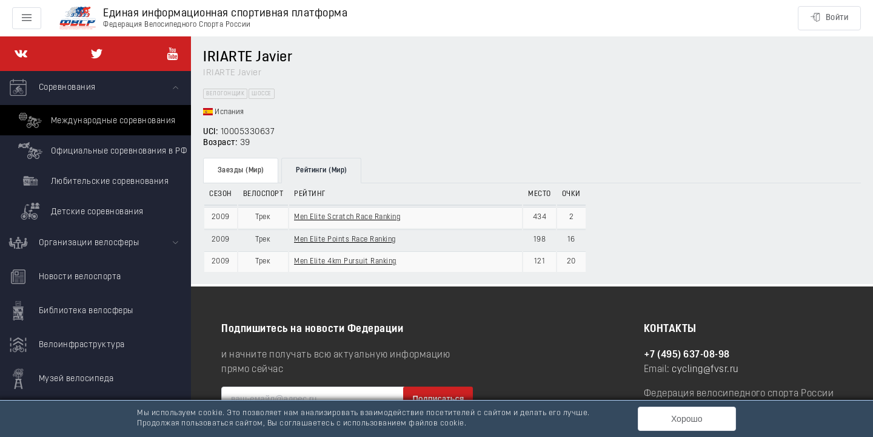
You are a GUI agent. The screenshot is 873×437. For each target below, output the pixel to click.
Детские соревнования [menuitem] (79, 211)
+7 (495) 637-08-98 (687, 355)
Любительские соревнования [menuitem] (92, 181)
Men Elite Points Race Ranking (345, 239)
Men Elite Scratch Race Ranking (347, 217)
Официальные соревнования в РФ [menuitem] (101, 150)
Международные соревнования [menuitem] (95, 120)
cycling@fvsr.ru (705, 369)
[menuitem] (95, 148)
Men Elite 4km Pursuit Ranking (345, 261)
